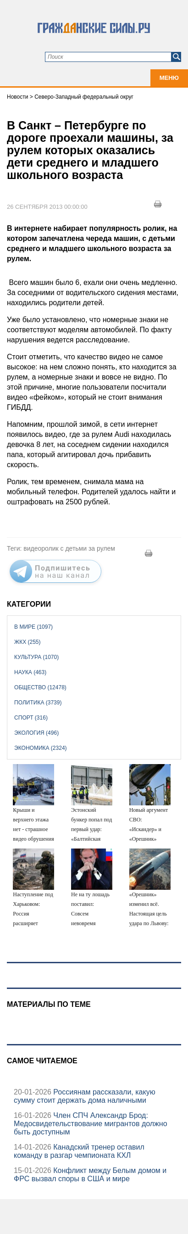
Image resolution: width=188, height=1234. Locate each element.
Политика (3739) (37, 702)
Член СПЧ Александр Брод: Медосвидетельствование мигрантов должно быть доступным (90, 1123)
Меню (169, 77)
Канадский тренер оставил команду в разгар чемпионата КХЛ (79, 1151)
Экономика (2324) (40, 748)
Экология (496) (36, 733)
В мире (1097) (33, 627)
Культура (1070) (36, 657)
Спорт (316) (31, 718)
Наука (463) (30, 672)
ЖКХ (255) (27, 642)
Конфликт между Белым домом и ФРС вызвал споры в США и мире (90, 1175)
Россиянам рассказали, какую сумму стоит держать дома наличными (84, 1096)
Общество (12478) (40, 687)
